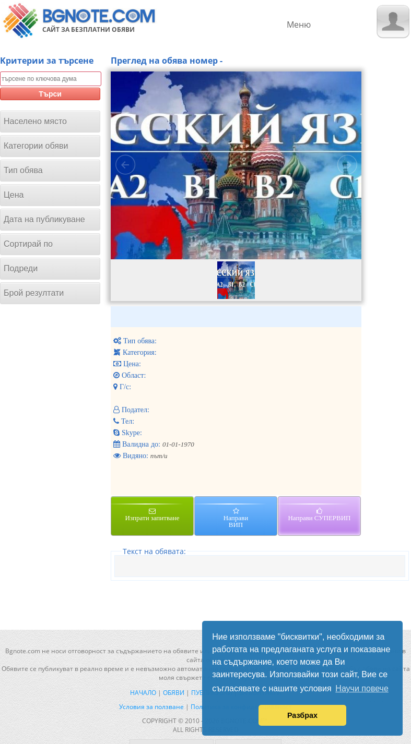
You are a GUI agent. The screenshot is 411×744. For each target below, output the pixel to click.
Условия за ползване (151, 706)
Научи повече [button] (361, 688)
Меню (299, 24)
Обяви (173, 692)
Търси (50, 94)
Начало (143, 692)
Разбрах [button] (302, 715)
